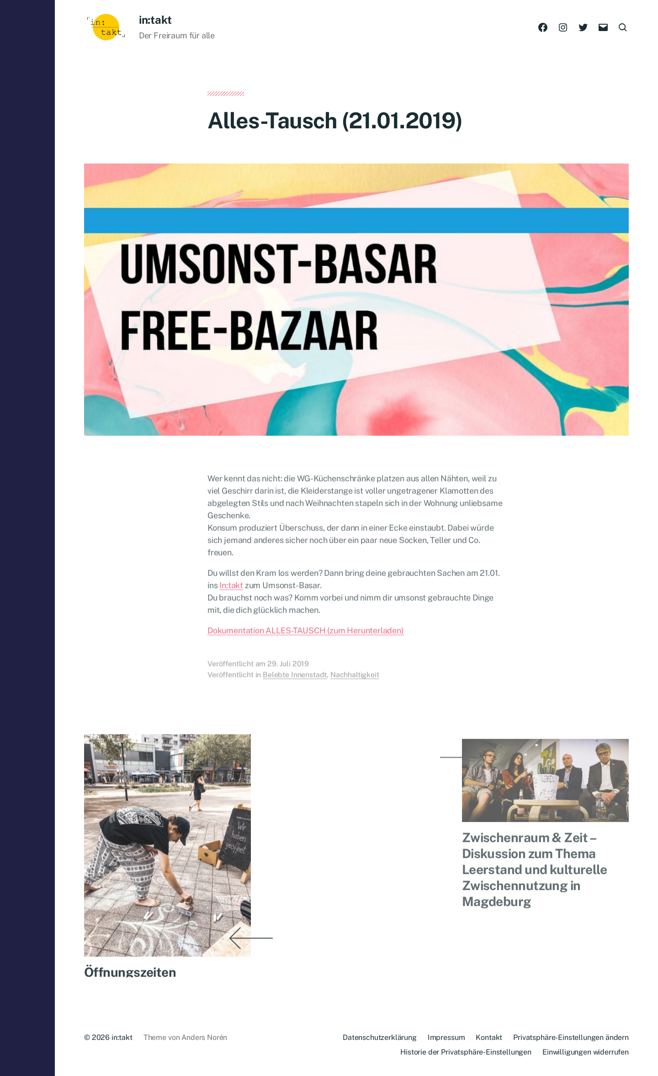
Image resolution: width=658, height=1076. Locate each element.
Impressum (446, 1037)
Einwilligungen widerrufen (585, 1052)
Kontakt (489, 1037)
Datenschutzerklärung (380, 1037)
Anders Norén (204, 1037)
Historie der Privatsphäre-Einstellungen (465, 1052)
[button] (27, 538)
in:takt (155, 19)
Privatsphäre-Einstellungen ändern (571, 1037)
